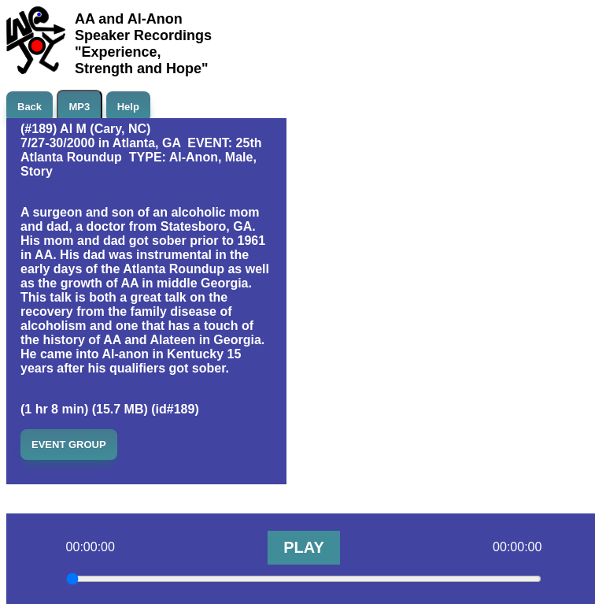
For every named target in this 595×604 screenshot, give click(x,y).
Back (29, 107)
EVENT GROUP (68, 444)
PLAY (303, 547)
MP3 (80, 107)
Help (128, 107)
